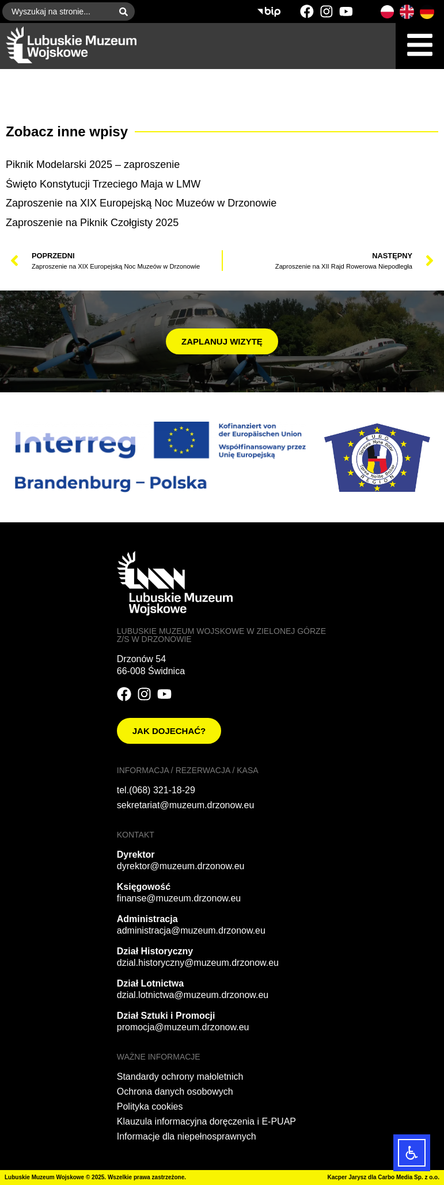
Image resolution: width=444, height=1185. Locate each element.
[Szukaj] (126, 11)
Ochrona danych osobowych (175, 1091)
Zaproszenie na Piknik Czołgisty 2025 (92, 222)
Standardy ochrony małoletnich (180, 1076)
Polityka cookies (150, 1106)
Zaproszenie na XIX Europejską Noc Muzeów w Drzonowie (141, 203)
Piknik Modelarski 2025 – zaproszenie (93, 164)
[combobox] (57, 11)
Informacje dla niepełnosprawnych (186, 1136)
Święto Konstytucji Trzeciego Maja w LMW (103, 184)
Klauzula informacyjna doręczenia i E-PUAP (206, 1121)
